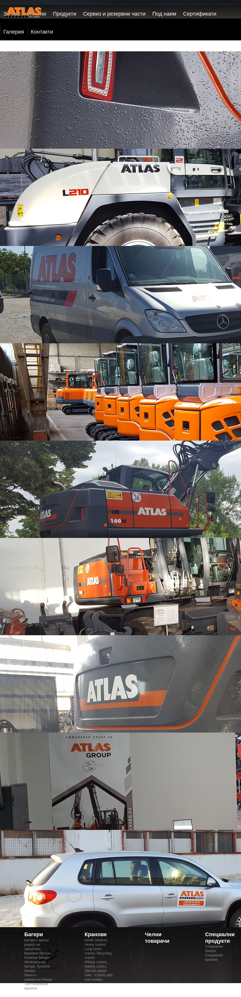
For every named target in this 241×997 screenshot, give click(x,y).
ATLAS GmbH (23, 23)
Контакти (42, 32)
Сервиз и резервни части (114, 14)
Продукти (64, 14)
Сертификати (199, 14)
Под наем (164, 14)
